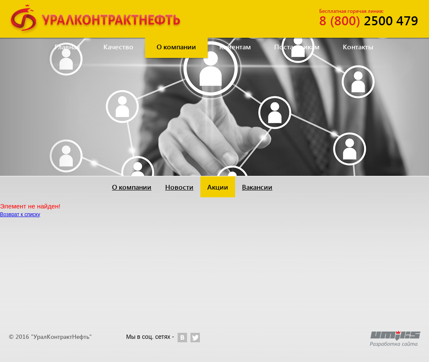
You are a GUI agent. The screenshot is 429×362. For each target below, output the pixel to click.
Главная (67, 46)
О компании (176, 46)
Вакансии (257, 186)
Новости (179, 186)
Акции (217, 186)
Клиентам (235, 46)
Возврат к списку (20, 214)
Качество (118, 46)
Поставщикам (297, 46)
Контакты (358, 46)
